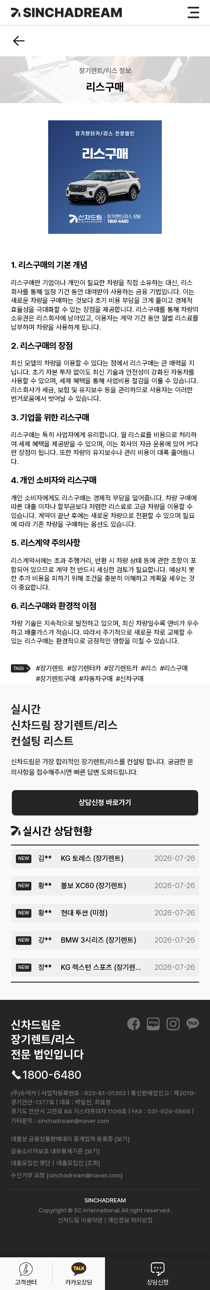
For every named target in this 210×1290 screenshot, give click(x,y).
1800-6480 (51, 1075)
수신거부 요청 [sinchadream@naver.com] (67, 1175)
